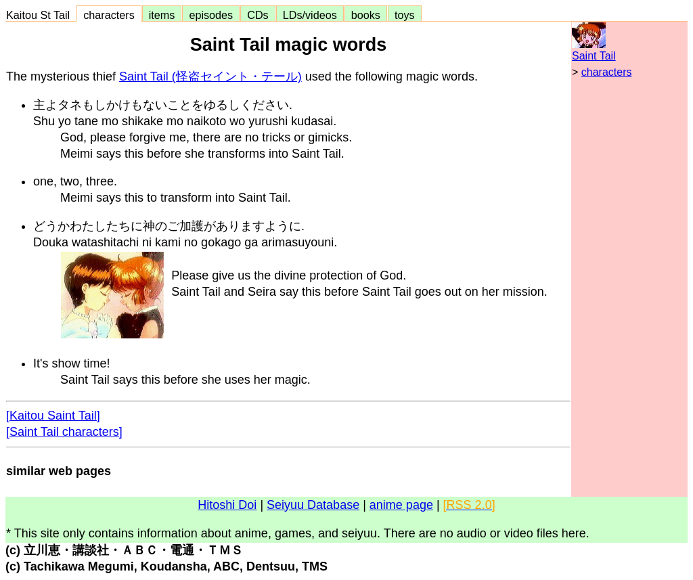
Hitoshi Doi (227, 505)
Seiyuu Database (313, 505)
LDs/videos (310, 15)
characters (109, 15)
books (365, 15)
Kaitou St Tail (41, 15)
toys (404, 15)
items (162, 15)
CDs (257, 15)
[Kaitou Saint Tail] (53, 415)
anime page (401, 505)
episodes (211, 15)
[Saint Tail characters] (64, 432)
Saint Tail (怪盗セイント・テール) (210, 76)
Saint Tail (594, 56)
